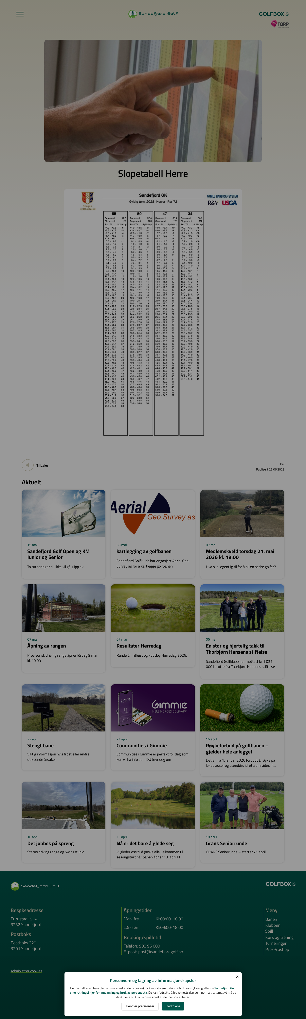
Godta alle (173, 1006)
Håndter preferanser (140, 1006)
